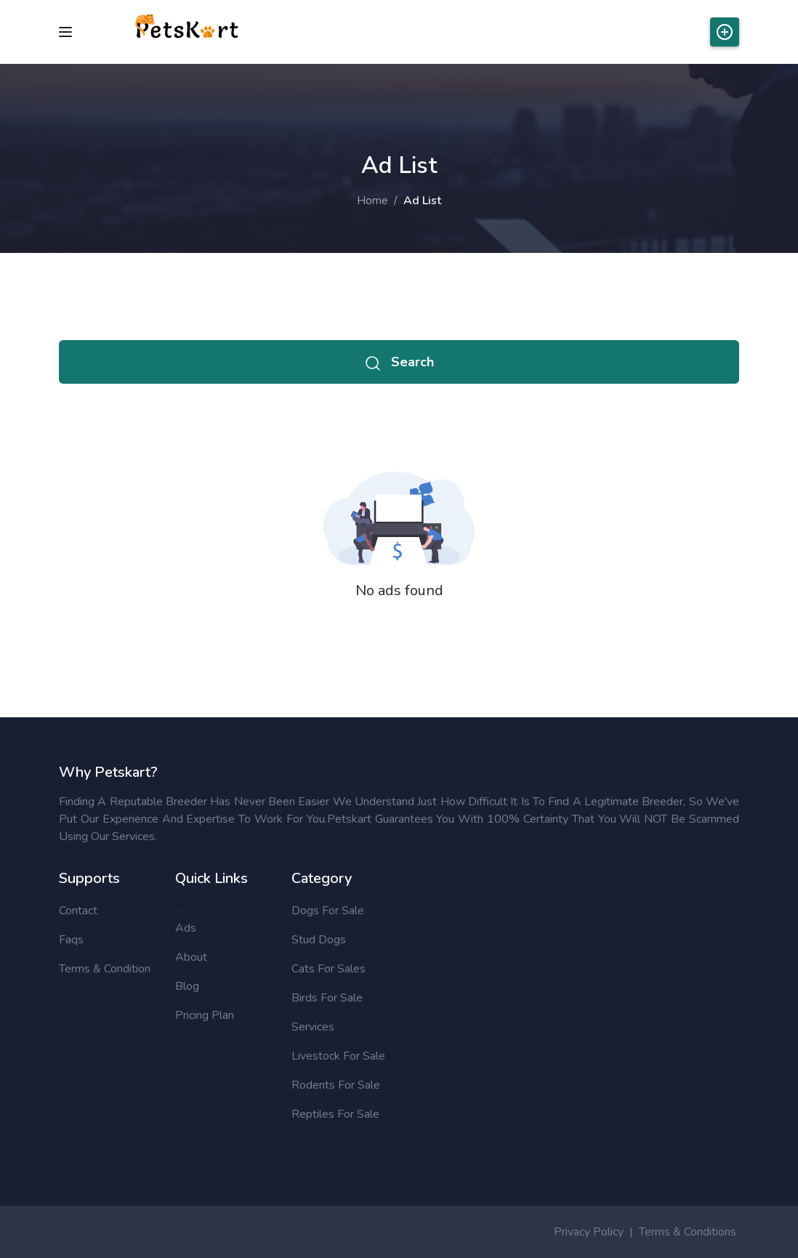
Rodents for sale (335, 1085)
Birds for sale (327, 998)
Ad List (422, 201)
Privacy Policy (589, 1232)
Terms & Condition (104, 969)
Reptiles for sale (335, 1114)
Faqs (71, 940)
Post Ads (724, 32)
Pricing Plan (204, 1015)
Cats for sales (328, 969)
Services (312, 1027)
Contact (78, 911)
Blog (187, 986)
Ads (185, 928)
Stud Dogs (318, 940)
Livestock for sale (338, 1056)
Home (372, 201)
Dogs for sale (327, 911)
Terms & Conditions (687, 1232)
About (191, 957)
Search (399, 362)
